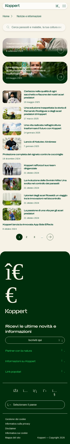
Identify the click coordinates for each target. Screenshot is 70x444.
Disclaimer (10, 428)
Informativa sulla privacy (17, 423)
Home (6, 16)
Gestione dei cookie (15, 419)
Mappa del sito (12, 437)
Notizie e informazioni (29, 16)
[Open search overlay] (57, 6)
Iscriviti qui (45, 340)
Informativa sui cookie (16, 433)
